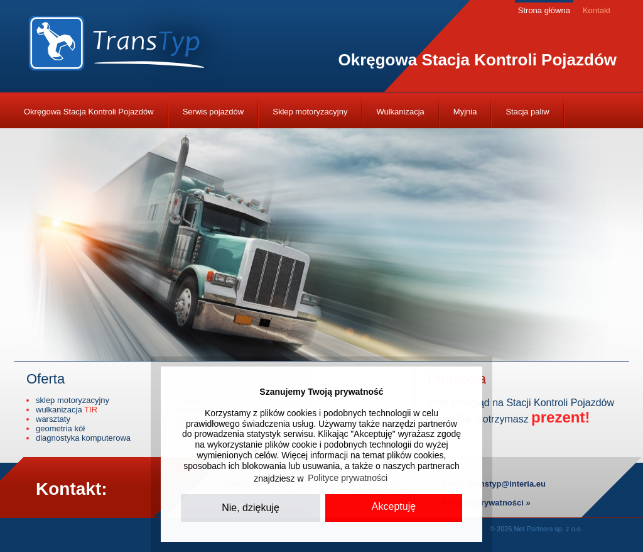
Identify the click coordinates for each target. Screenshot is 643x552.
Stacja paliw (527, 111)
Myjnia (465, 111)
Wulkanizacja (400, 111)
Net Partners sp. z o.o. (548, 529)
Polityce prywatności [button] (347, 478)
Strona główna (544, 10)
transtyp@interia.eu (507, 484)
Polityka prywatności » (487, 502)
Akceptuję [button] (394, 506)
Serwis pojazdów (213, 111)
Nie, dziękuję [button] (250, 507)
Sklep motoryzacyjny (310, 111)
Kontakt (596, 10)
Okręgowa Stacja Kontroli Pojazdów (89, 111)
